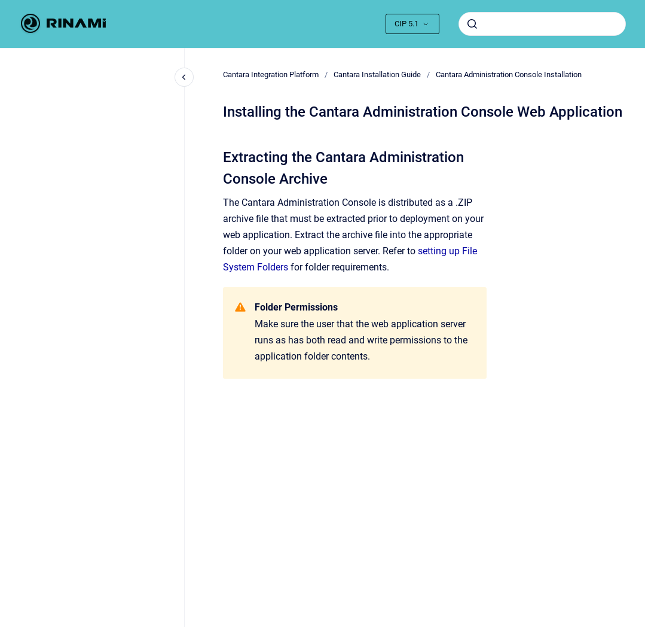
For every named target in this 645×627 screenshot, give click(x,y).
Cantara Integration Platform (271, 74)
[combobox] (542, 24)
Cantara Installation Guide (377, 74)
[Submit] (472, 24)
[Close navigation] (184, 77)
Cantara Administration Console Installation (509, 74)
